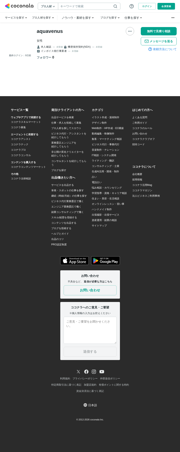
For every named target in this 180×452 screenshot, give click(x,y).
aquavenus (50, 31)
